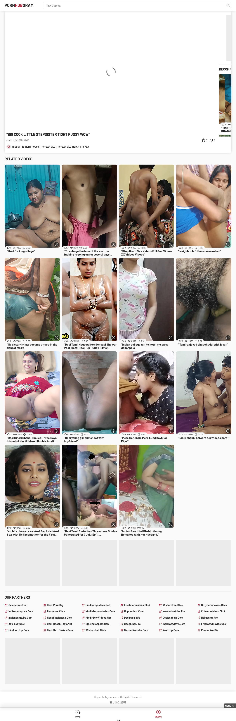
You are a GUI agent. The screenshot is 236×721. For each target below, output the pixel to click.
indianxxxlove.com (174, 623)
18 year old (48, 146)
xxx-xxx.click (16, 623)
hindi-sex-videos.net (98, 617)
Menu (228, 705)
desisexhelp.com (173, 617)
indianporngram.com (20, 611)
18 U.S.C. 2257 (118, 702)
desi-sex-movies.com (60, 630)
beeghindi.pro (132, 623)
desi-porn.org (55, 605)
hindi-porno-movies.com (100, 611)
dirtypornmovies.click (214, 605)
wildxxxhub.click (96, 630)
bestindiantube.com (136, 630)
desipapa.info (132, 617)
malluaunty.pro (209, 617)
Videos (118, 717)
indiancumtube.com (20, 617)
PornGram (23, 5)
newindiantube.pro (174, 611)
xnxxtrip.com (171, 630)
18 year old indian (68, 146)
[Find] (227, 5)
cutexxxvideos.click (213, 611)
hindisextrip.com (18, 630)
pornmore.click (56, 611)
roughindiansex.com (59, 617)
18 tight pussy (30, 146)
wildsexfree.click (173, 605)
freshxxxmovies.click (214, 623)
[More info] (56, 244)
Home (89, 717)
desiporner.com (17, 605)
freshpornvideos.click (137, 605)
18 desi (16, 146)
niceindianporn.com (98, 623)
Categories (146, 717)
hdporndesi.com (134, 611)
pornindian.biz (209, 630)
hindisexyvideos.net (98, 605)
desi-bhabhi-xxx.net (59, 623)
